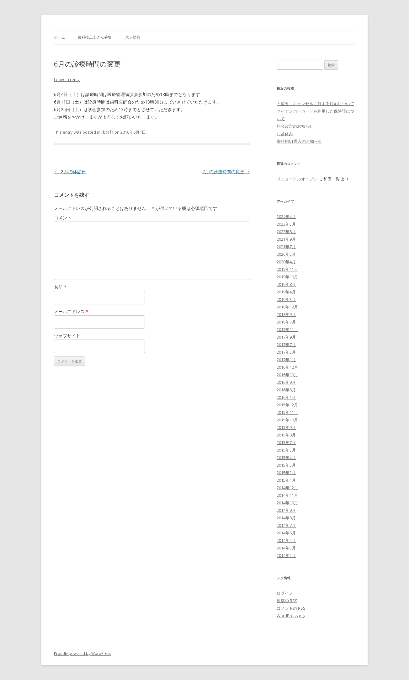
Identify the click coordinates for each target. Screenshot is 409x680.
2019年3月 (286, 299)
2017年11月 (287, 329)
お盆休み (285, 134)
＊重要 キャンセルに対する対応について (315, 103)
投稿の (287, 600)
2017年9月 (286, 337)
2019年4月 (286, 292)
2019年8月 (286, 284)
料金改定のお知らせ (295, 126)
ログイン (285, 593)
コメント (63, 218)
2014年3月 (286, 548)
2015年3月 (286, 465)
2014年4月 (286, 540)
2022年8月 (286, 231)
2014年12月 (287, 487)
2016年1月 (286, 397)
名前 (60, 287)
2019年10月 (287, 277)
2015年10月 (287, 420)
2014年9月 (286, 510)
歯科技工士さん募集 (95, 37)
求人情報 (133, 37)
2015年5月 (286, 450)
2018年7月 (286, 322)
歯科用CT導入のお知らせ (299, 141)
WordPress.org (291, 615)
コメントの (291, 608)
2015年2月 (286, 472)
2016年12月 (287, 367)
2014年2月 (286, 555)
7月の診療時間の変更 (226, 171)
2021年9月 (286, 239)
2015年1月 (286, 480)
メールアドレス (71, 311)
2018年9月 (286, 314)
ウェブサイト (67, 336)
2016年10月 (287, 374)
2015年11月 (287, 412)
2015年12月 (287, 405)
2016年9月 (286, 382)
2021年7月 (286, 246)
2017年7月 (286, 344)
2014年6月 (286, 533)
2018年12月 (287, 307)
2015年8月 (286, 435)
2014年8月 (286, 518)
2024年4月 (286, 216)
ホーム (59, 37)
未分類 (107, 132)
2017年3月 (286, 352)
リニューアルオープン (297, 179)
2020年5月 (286, 254)
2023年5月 (286, 224)
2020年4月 (286, 262)
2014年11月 (287, 495)
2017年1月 (286, 359)
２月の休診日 (70, 171)
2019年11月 (287, 269)
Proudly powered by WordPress (82, 653)
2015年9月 (286, 427)
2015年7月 (286, 442)
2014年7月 (286, 525)
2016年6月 (286, 390)
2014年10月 (287, 503)
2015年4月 (286, 457)
